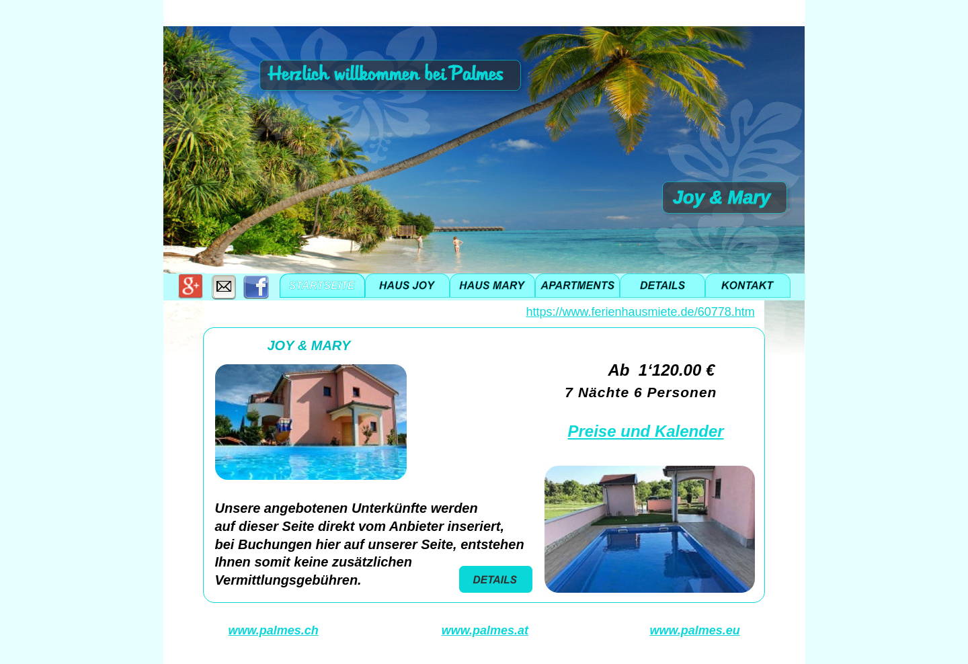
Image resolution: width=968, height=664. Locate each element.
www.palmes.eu (694, 630)
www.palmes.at (485, 630)
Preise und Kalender (646, 431)
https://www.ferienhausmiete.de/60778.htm (640, 312)
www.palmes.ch (273, 630)
